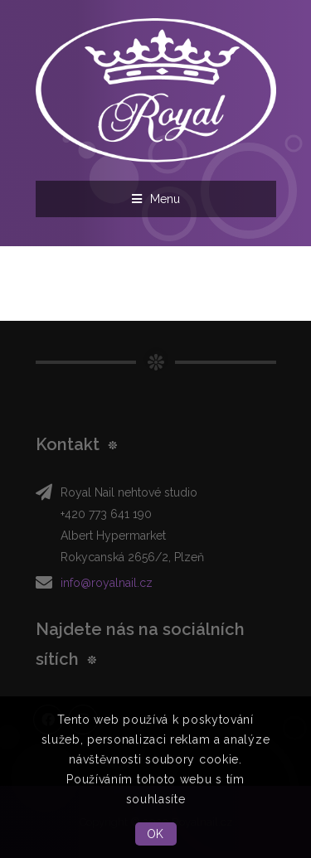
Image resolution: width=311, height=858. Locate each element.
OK (155, 834)
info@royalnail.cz (107, 582)
